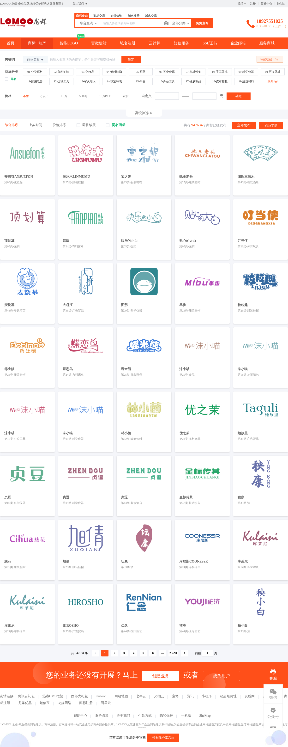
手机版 (186, 715)
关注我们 (80, 3)
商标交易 (99, 16)
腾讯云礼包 (26, 696)
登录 (240, 3)
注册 (253, 3)
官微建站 (99, 43)
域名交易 (151, 16)
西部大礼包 (79, 696)
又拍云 (159, 696)
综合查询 (88, 23)
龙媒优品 (25, 703)
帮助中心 (80, 715)
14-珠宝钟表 (114, 81)
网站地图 (121, 696)
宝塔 (175, 696)
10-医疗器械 (272, 71)
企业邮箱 (238, 43)
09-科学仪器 (246, 71)
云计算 (154, 43)
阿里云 (106, 703)
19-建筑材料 (246, 81)
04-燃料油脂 (114, 71)
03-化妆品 (88, 71)
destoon (101, 696)
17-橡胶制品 (193, 81)
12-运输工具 (61, 81)
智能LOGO (69, 43)
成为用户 (221, 676)
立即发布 (244, 125)
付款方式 (145, 715)
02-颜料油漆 (61, 71)
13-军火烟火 (88, 81)
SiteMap (204, 715)
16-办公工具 (167, 81)
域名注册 (133, 16)
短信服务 (181, 43)
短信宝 (45, 703)
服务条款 (102, 715)
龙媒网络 (64, 703)
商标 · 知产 (37, 43)
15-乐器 (140, 81)
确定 (238, 96)
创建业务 (160, 676)
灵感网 (250, 696)
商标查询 (82, 16)
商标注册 (86, 703)
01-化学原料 (35, 71)
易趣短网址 (228, 696)
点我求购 (271, 125)
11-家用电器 (35, 81)
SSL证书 (210, 43)
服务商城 (267, 43)
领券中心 (266, 3)
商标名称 (35, 60)
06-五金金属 (167, 71)
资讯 (190, 696)
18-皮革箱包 (220, 81)
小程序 (207, 696)
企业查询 (116, 16)
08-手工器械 (220, 71)
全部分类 (181, 23)
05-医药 (140, 71)
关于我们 (123, 715)
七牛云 (141, 696)
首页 (10, 43)
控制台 (281, 3)
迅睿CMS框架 (52, 696)
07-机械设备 (193, 71)
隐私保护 (166, 715)
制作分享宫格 (163, 738)
